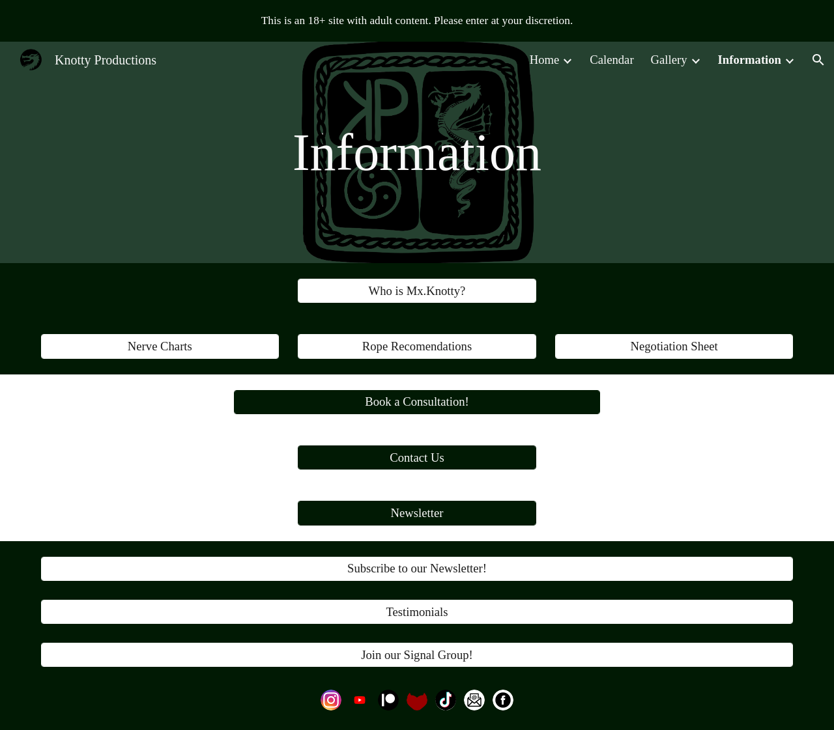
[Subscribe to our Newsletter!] (417, 569)
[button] (818, 60)
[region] (417, 21)
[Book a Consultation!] (417, 402)
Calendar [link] (611, 59)
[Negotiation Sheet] (674, 346)
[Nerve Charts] (160, 346)
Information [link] (749, 59)
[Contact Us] (416, 457)
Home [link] (545, 59)
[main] (417, 152)
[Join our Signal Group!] (417, 655)
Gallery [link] (669, 59)
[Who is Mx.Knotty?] (416, 291)
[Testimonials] (417, 612)
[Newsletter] (416, 513)
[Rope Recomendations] (416, 346)
